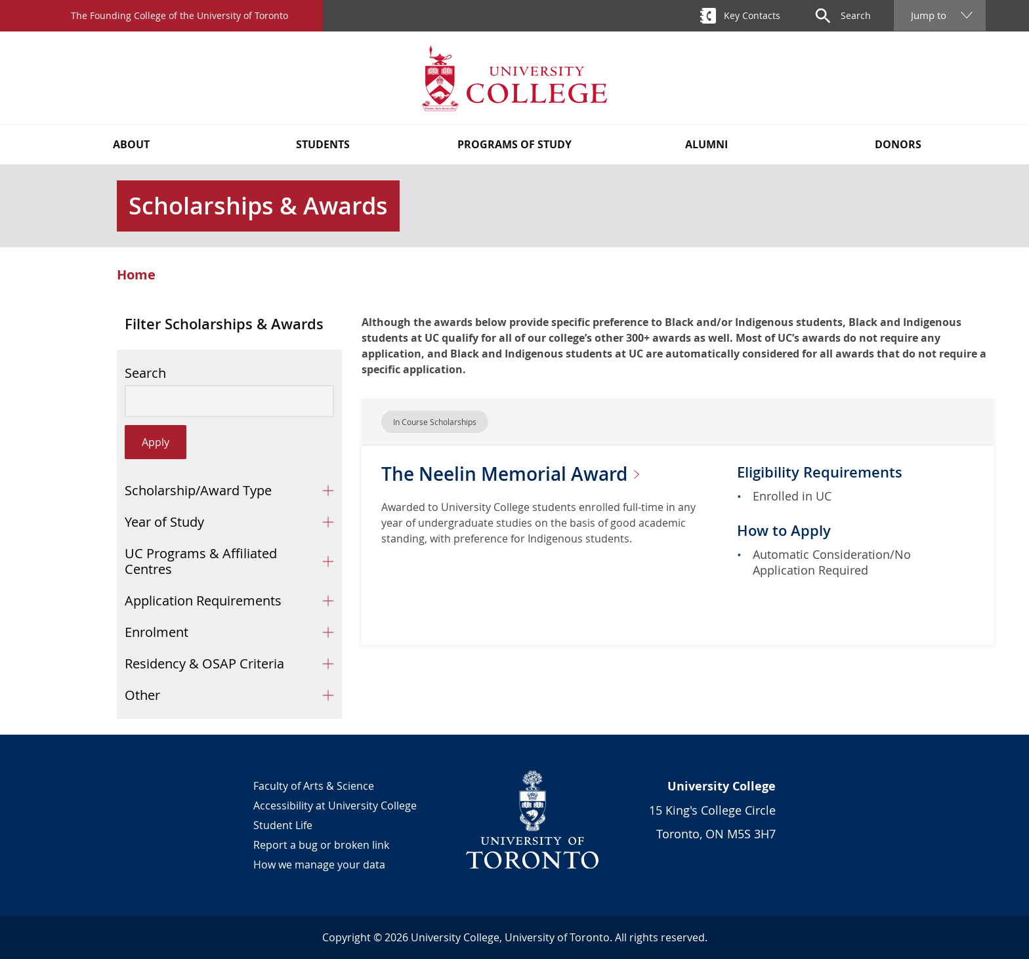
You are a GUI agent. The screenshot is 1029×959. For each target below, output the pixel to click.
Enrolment (156, 632)
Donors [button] (898, 144)
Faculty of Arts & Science (313, 786)
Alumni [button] (706, 144)
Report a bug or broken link (321, 845)
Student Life (282, 825)
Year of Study (164, 522)
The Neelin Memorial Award (515, 474)
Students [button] (323, 144)
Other (142, 695)
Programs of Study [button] (514, 144)
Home (136, 275)
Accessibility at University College (335, 805)
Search (145, 373)
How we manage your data (319, 864)
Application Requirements (203, 600)
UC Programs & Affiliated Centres (201, 561)
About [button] (131, 144)
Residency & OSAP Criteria (204, 663)
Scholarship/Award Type (198, 490)
